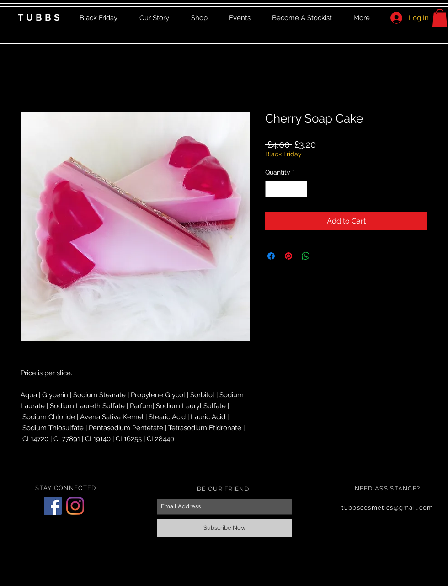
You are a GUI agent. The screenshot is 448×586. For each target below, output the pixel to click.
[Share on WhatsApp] (305, 255)
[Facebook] (53, 506)
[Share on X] (323, 255)
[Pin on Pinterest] (288, 255)
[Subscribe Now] (224, 528)
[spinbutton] (286, 189)
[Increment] (300, 189)
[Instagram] (75, 506)
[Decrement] (272, 189)
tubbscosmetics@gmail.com (387, 507)
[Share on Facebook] (271, 255)
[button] (440, 18)
